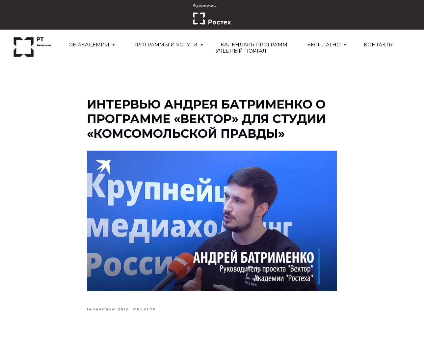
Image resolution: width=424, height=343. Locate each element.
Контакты (379, 44)
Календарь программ (254, 44)
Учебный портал (241, 51)
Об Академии (89, 44)
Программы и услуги (165, 44)
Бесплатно (324, 44)
